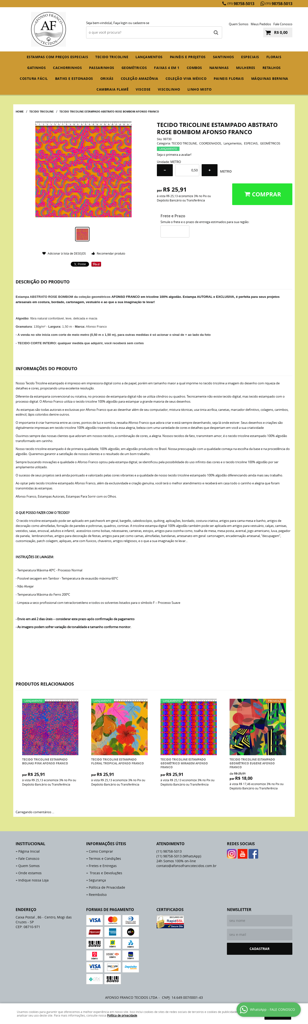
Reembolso (98, 894)
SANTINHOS (223, 57)
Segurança (97, 880)
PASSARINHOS (101, 67)
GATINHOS (36, 67)
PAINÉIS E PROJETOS (188, 57)
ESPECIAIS (250, 57)
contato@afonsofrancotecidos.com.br (186, 865)
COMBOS (194, 67)
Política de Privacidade (107, 887)
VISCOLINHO (169, 89)
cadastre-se (141, 23)
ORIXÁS (107, 78)
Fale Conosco (282, 24)
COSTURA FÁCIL (34, 78)
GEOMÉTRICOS (134, 67)
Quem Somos (238, 24)
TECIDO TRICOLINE (111, 57)
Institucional (30, 843)
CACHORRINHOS (67, 67)
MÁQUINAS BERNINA (269, 78)
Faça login (120, 23)
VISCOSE (143, 89)
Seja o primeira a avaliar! (174, 154)
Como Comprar (101, 851)
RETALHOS (272, 67)
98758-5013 (240, 3)
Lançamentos (149, 57)
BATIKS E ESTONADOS (74, 78)
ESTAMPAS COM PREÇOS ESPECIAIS (57, 57)
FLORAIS (274, 57)
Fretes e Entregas (103, 865)
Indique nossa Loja (33, 880)
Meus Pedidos (261, 24)
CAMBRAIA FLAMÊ (112, 89)
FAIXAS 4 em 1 (167, 67)
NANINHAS (219, 67)
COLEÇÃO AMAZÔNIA (139, 78)
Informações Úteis (106, 843)
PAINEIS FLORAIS (229, 78)
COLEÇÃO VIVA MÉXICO (186, 78)
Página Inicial (29, 851)
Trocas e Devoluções (105, 873)
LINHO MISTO (199, 89)
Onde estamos (30, 873)
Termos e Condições (105, 858)
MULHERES (245, 67)
